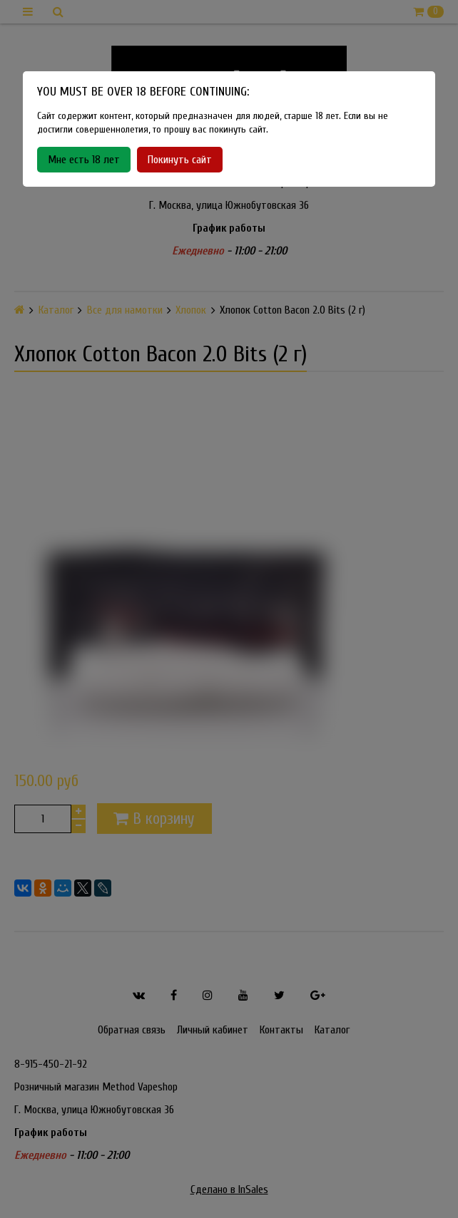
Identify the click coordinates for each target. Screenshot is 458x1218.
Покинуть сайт (180, 159)
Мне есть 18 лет (84, 159)
